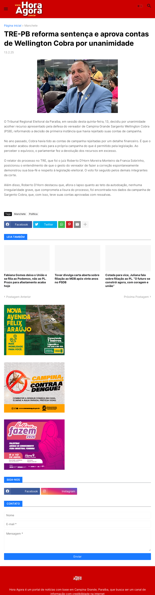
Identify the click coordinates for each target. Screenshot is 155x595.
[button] (5, 9)
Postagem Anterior (18, 296)
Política (33, 213)
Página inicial (12, 25)
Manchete (31, 25)
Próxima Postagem (136, 296)
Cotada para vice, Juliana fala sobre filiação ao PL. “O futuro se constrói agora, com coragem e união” (127, 280)
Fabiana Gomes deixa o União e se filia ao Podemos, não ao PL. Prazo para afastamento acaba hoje (25, 280)
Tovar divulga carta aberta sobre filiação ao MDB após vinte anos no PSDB (77, 278)
